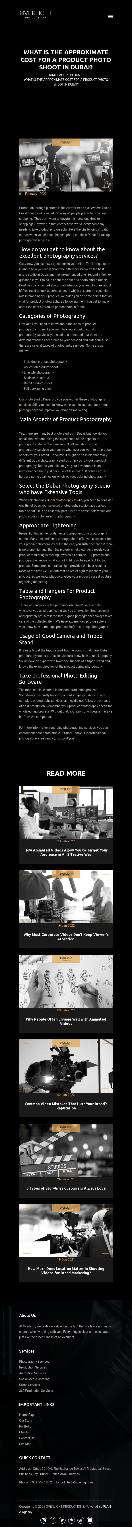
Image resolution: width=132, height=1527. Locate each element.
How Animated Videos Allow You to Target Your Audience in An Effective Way (66, 852)
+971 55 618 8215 (43, 1482)
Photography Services (34, 1361)
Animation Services (32, 1373)
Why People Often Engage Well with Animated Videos (66, 1021)
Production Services (33, 1367)
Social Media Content (34, 1379)
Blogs (75, 75)
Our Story (25, 1420)
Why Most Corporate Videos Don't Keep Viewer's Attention (66, 937)
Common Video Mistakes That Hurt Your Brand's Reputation (66, 1106)
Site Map (25, 1444)
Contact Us (27, 1438)
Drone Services (29, 1385)
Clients (24, 1432)
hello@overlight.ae (80, 1482)
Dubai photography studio (64, 500)
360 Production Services (36, 1391)
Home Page (56, 75)
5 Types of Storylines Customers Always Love (66, 1188)
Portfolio (25, 1426)
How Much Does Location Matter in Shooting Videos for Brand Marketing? (66, 1271)
